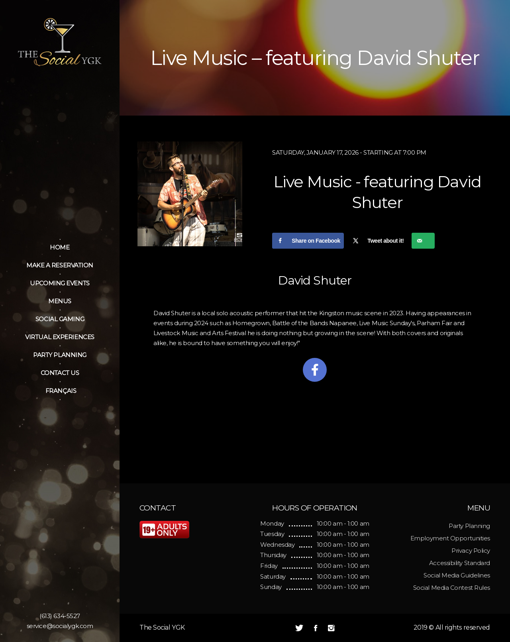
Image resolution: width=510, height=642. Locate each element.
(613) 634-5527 (59, 616)
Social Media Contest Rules (451, 587)
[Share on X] (377, 241)
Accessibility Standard (459, 563)
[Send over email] (423, 241)
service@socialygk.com (60, 626)
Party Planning (469, 526)
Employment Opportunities (450, 538)
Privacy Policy (470, 550)
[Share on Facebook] (308, 241)
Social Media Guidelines (457, 575)
